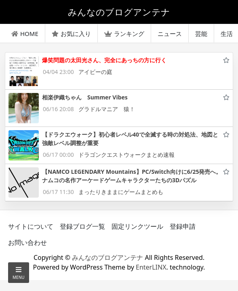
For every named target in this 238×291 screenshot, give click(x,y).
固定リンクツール (137, 226)
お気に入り (71, 34)
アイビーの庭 (95, 72)
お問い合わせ (27, 242)
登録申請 (183, 226)
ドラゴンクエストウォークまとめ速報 (126, 154)
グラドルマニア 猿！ (106, 109)
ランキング (124, 34)
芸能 (201, 34)
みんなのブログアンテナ (107, 257)
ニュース (170, 34)
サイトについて (30, 226)
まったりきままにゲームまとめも (120, 192)
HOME (24, 34)
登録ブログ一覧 (82, 226)
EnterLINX (151, 267)
